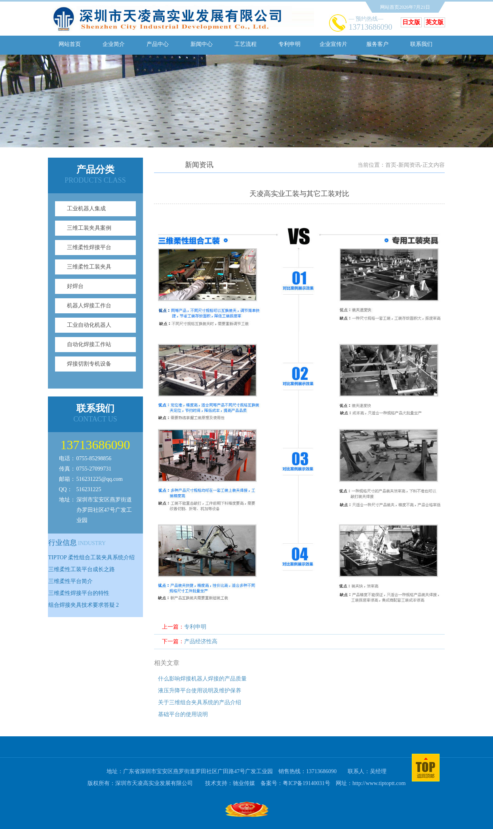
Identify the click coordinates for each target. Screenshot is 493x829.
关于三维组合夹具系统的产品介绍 (199, 702)
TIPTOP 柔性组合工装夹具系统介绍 (91, 557)
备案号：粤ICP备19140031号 (295, 783)
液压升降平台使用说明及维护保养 (199, 691)
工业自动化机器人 (89, 325)
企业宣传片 (333, 44)
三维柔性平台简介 (70, 581)
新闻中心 (201, 44)
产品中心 (158, 44)
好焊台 (75, 286)
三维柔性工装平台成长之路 (81, 569)
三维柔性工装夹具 (89, 267)
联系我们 (421, 44)
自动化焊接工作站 (89, 344)
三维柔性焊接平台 (89, 247)
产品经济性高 (200, 641)
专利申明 (289, 44)
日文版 (411, 22)
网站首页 (70, 44)
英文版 (435, 22)
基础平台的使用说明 (183, 714)
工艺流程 (245, 44)
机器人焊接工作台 (89, 306)
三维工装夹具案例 (89, 228)
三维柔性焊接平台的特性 (78, 593)
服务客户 (377, 44)
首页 (390, 165)
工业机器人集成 (86, 209)
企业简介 (114, 44)
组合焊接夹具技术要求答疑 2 (83, 605)
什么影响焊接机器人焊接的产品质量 (202, 679)
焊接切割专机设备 (89, 364)
